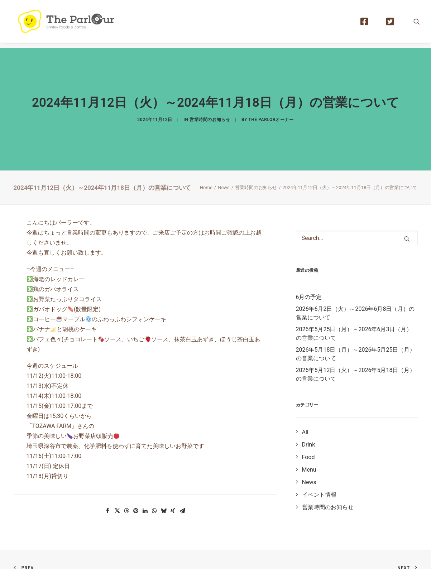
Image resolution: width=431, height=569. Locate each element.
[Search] (357, 223)
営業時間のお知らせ (210, 112)
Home (206, 172)
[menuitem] (367, 24)
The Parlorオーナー (270, 112)
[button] (416, 24)
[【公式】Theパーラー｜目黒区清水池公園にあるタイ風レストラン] (70, 24)
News (224, 172)
